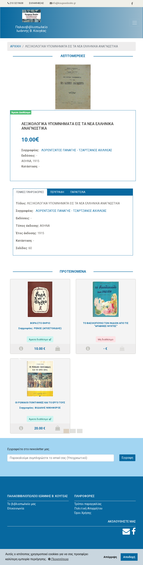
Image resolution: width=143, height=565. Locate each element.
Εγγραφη (127, 457)
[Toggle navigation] (134, 22)
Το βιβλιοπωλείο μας (21, 504)
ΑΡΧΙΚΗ (15, 46)
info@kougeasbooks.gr (63, 3)
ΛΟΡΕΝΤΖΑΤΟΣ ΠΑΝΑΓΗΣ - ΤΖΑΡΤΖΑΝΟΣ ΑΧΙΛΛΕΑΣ (76, 150)
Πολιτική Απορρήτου (88, 508)
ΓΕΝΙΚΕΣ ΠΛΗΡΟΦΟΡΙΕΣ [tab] (30, 192)
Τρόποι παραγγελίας (88, 504)
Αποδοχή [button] (129, 556)
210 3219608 (15, 3)
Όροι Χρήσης (82, 513)
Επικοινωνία (15, 508)
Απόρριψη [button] (110, 556)
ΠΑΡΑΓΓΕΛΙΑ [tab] (77, 192)
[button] (19, 358)
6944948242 (36, 3)
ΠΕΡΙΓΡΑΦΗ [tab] (57, 192)
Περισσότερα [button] (58, 559)
